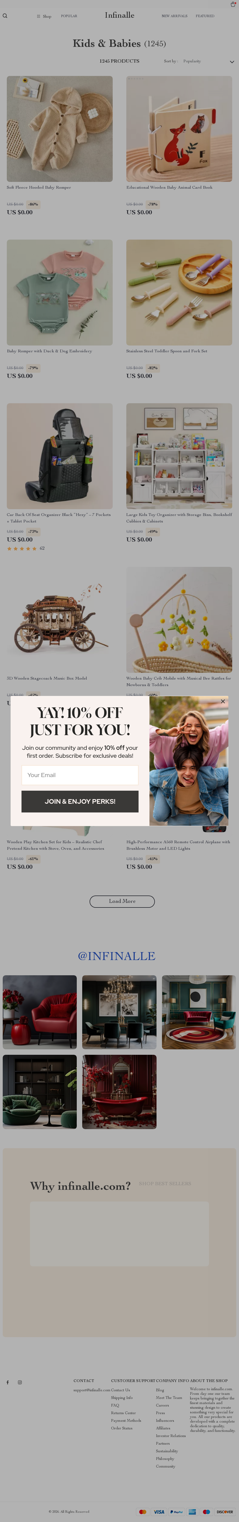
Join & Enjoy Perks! (80, 801)
